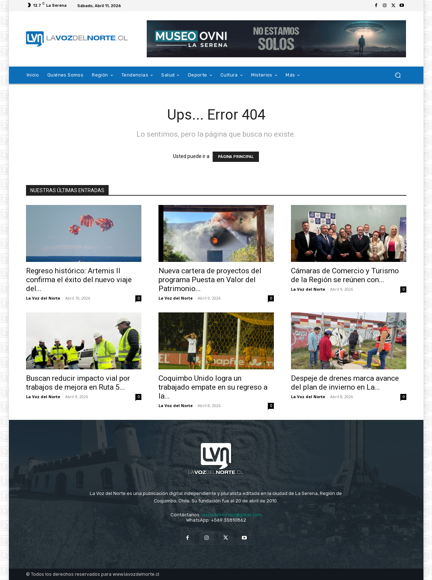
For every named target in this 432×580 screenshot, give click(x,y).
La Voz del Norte (43, 298)
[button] (398, 75)
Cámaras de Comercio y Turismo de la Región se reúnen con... (345, 275)
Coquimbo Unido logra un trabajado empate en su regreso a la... (212, 387)
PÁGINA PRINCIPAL (236, 156)
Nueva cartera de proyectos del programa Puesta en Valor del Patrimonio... (209, 280)
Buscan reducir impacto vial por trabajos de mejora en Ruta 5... (78, 382)
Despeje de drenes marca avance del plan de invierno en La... (345, 382)
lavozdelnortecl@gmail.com (232, 514)
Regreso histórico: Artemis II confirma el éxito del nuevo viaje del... (79, 280)
